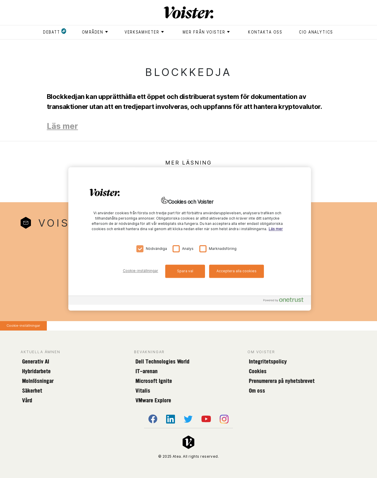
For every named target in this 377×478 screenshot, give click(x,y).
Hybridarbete (36, 371)
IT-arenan (146, 371)
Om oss (257, 390)
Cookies (258, 371)
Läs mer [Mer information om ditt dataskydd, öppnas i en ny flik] (276, 229)
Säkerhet (32, 390)
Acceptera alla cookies (236, 271)
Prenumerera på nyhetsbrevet (282, 381)
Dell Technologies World (162, 361)
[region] (189, 239)
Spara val (185, 271)
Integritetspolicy (268, 361)
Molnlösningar (38, 381)
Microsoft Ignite (153, 381)
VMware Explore (153, 400)
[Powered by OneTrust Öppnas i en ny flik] (285, 301)
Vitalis (142, 390)
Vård (27, 400)
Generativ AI (35, 361)
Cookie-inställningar (23, 325)
